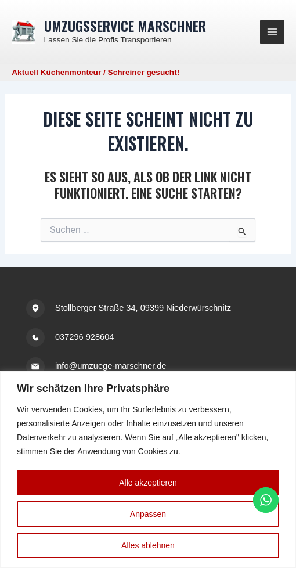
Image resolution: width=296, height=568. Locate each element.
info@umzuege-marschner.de (110, 366)
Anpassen (148, 514)
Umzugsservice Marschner (125, 26)
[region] (148, 469)
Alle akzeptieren (148, 482)
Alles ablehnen (148, 545)
